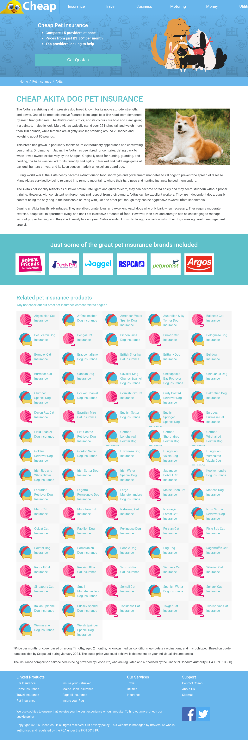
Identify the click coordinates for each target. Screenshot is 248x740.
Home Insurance (27, 689)
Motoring (178, 6)
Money (212, 6)
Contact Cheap (192, 683)
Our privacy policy (97, 725)
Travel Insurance (27, 695)
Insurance (76, 6)
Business (144, 6)
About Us (188, 689)
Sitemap (188, 695)
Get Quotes (78, 59)
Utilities (132, 689)
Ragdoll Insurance (75, 695)
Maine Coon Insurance (78, 689)
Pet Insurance (41, 81)
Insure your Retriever (77, 683)
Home (24, 81)
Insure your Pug (73, 700)
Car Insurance (25, 683)
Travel (110, 6)
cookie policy (25, 717)
